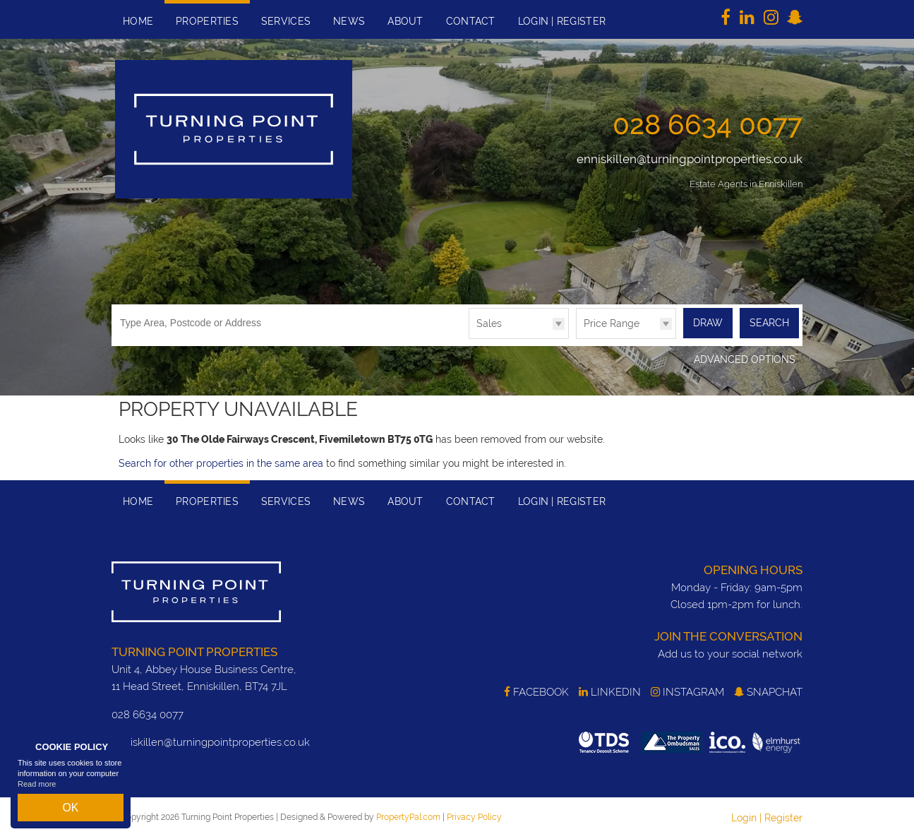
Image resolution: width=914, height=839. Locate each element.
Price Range (611, 323)
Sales (489, 323)
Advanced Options (744, 359)
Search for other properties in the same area (221, 462)
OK (70, 811)
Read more (37, 792)
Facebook (536, 692)
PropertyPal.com (408, 816)
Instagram (687, 692)
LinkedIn (610, 692)
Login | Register (766, 817)
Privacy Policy (474, 816)
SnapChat (768, 692)
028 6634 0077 (707, 124)
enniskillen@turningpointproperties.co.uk (689, 159)
